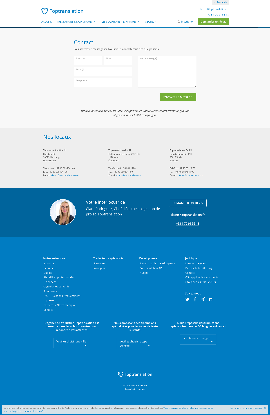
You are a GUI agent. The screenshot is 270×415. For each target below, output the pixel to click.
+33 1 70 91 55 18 (218, 14)
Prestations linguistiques (76, 21)
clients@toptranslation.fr (214, 9)
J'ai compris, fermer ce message (246, 408)
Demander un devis (213, 21)
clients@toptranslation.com (65, 175)
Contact (48, 309)
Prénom (80, 58)
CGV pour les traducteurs (200, 282)
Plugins (143, 272)
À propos (48, 263)
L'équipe (48, 268)
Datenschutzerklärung (198, 268)
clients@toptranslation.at (128, 175)
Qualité (47, 272)
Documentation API (150, 268)
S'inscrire (99, 263)
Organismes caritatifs (56, 286)
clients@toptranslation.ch (190, 175)
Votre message (148, 58)
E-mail (80, 69)
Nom (108, 58)
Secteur (150, 21)
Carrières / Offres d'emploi (59, 305)
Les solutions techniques (120, 21)
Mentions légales (195, 263)
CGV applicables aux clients (201, 277)
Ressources (50, 291)
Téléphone (81, 80)
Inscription (187, 21)
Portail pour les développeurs (157, 263)
